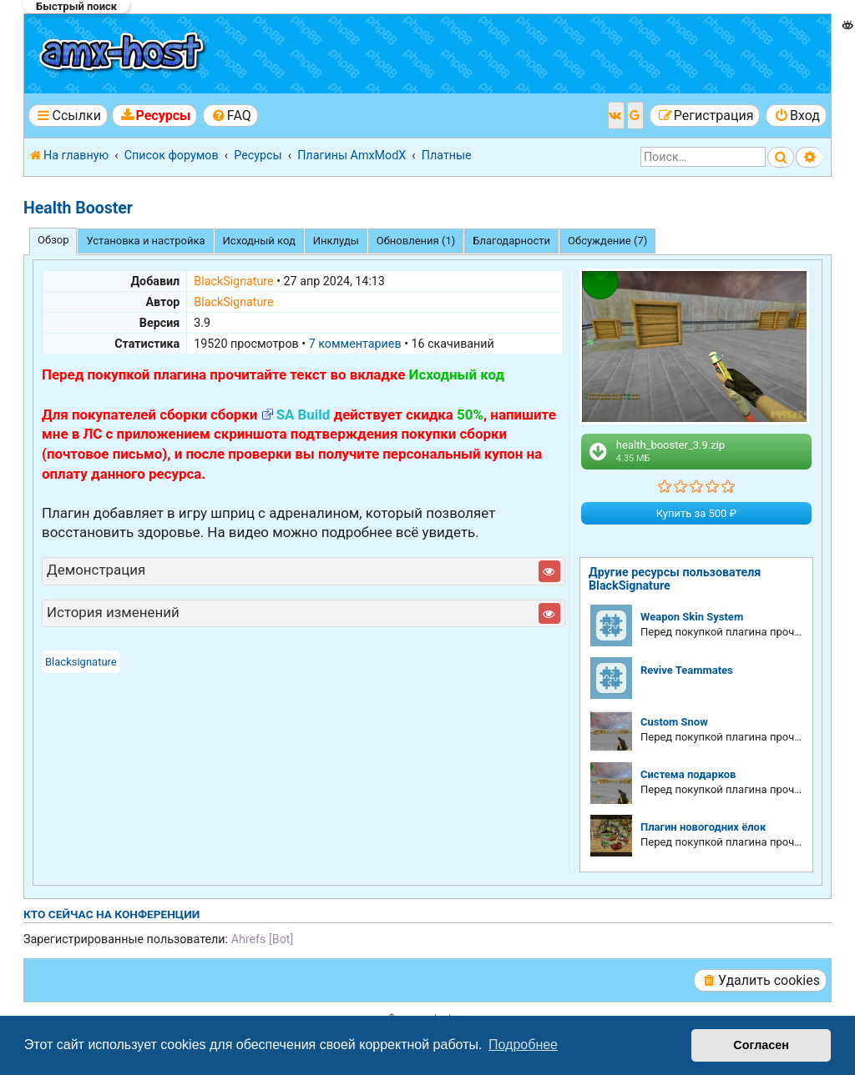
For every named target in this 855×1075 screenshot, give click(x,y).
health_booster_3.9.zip (655, 451)
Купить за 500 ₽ (696, 513)
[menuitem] (154, 115)
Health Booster (78, 208)
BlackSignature (233, 281)
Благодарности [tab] (511, 240)
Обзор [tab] (53, 240)
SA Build (303, 414)
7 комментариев (355, 343)
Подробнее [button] (523, 1044)
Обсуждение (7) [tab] (607, 240)
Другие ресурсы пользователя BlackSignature (675, 578)
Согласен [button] (761, 1045)
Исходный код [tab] (259, 240)
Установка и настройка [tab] (145, 240)
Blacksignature (81, 662)
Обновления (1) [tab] (416, 240)
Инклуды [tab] (336, 240)
